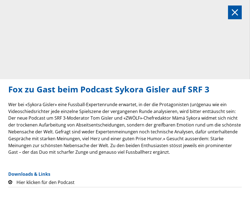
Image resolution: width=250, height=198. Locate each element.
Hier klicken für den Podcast (46, 182)
